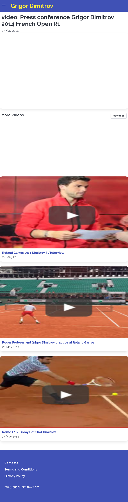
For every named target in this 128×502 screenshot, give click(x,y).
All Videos (118, 116)
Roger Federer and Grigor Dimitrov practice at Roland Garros (48, 342)
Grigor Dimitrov (32, 5)
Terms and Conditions (20, 469)
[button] (3, 6)
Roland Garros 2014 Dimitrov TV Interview (33, 252)
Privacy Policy (14, 476)
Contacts (11, 463)
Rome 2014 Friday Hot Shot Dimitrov (29, 432)
